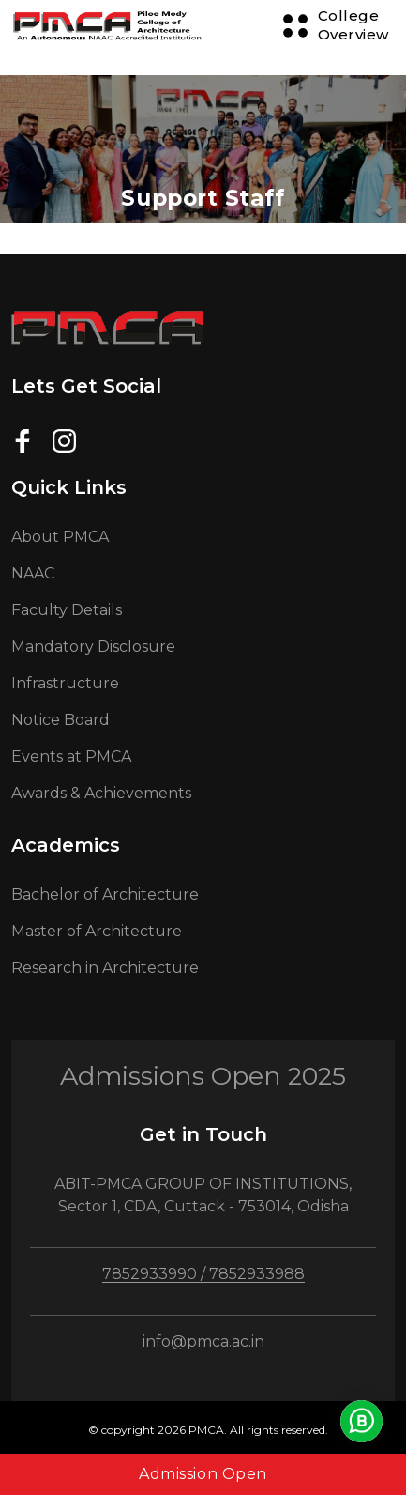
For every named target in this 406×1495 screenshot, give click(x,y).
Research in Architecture (105, 968)
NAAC (32, 573)
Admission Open (203, 1474)
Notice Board (60, 720)
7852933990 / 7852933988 (203, 1274)
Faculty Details (66, 610)
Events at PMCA (71, 756)
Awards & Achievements (101, 793)
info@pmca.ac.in (203, 1341)
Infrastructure (65, 683)
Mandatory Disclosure (93, 646)
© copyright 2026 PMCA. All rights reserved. (208, 1430)
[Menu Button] (336, 25)
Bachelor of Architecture (105, 894)
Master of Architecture (96, 931)
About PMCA (60, 537)
